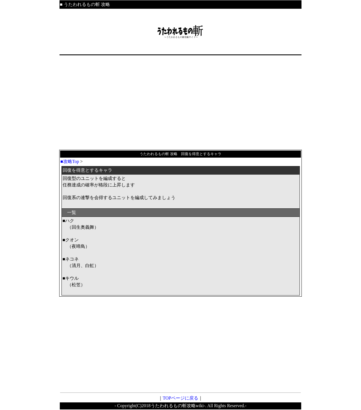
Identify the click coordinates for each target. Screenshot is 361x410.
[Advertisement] (180, 102)
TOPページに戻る (180, 398)
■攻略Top (69, 161)
